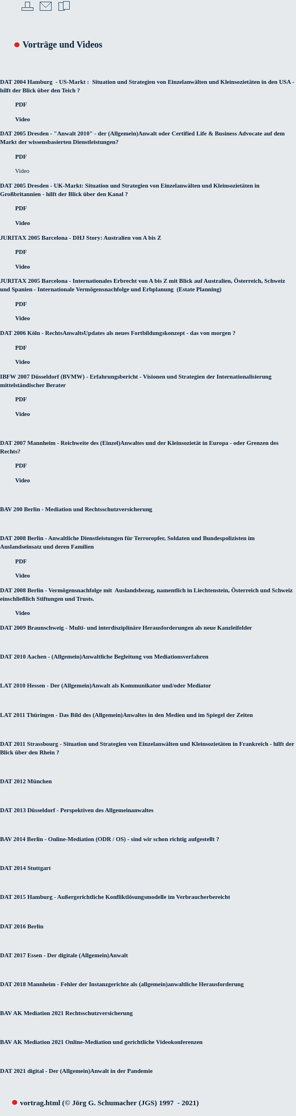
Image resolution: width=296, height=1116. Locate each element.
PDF (21, 104)
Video (22, 119)
